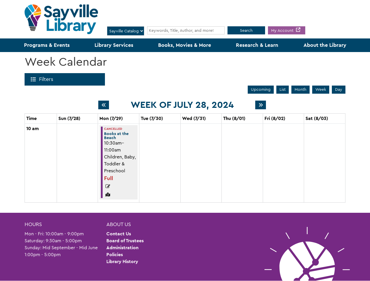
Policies (114, 254)
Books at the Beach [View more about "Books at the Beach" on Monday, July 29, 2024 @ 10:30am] (116, 136)
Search (246, 30)
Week (320, 89)
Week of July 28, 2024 (182, 104)
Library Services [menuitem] (114, 45)
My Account (283, 30)
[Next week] (260, 105)
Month (300, 89)
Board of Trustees (125, 240)
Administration (122, 247)
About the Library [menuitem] (325, 45)
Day (338, 89)
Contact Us (118, 233)
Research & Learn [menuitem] (257, 45)
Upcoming (261, 89)
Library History (122, 261)
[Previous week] (103, 105)
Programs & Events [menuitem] (47, 45)
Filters (47, 79)
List (283, 89)
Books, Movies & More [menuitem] (184, 45)
